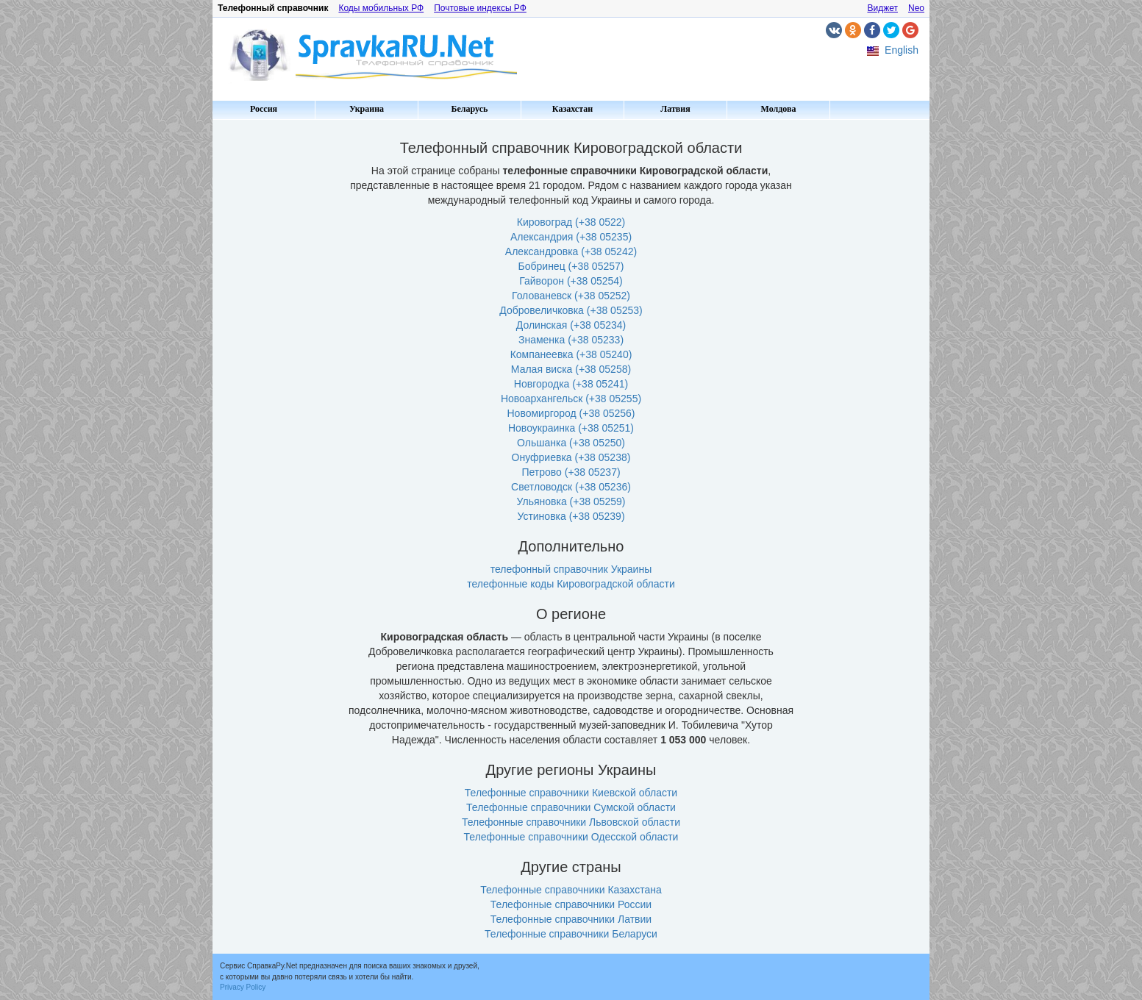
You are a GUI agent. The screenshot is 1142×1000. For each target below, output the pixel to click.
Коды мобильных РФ (381, 8)
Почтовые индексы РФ (480, 8)
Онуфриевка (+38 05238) (571, 457)
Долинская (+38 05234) (571, 325)
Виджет (882, 8)
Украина (366, 109)
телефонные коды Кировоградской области (571, 584)
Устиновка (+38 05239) (570, 516)
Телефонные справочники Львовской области (571, 822)
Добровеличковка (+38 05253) (570, 310)
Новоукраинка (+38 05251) (571, 428)
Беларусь (470, 109)
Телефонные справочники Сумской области (571, 807)
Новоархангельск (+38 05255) (571, 398)
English (901, 50)
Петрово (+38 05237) (570, 472)
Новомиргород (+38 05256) (571, 413)
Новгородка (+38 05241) (571, 384)
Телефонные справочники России (571, 904)
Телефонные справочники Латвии (571, 919)
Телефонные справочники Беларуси (571, 934)
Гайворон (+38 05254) (571, 281)
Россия (263, 109)
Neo (916, 8)
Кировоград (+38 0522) (571, 222)
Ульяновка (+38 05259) (571, 501)
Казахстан (572, 109)
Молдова (778, 109)
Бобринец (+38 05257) (571, 266)
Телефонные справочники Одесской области (571, 837)
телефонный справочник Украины (571, 569)
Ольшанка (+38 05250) (571, 443)
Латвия (675, 109)
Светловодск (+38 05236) (571, 487)
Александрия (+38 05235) (571, 237)
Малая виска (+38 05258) (571, 369)
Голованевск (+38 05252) (571, 295)
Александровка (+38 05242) (571, 251)
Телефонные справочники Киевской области (571, 793)
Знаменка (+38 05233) (571, 340)
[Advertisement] (275, 345)
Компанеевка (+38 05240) (571, 354)
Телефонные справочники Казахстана (571, 890)
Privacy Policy (242, 987)
